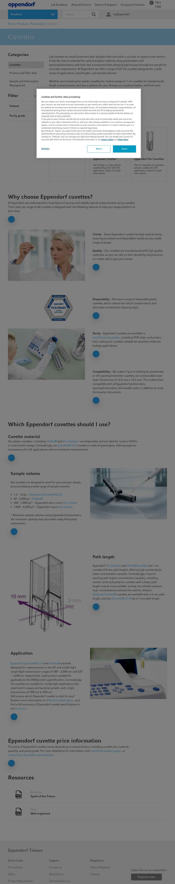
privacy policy (107, 139)
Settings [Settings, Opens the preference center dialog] (45, 148)
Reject (99, 149)
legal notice (123, 139)
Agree (124, 149)
